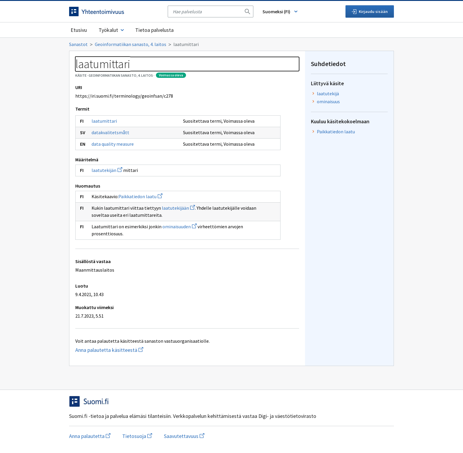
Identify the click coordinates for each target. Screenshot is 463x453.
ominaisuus (328, 101)
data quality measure (113, 144)
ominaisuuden (179, 226)
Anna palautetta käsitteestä (139, 350)
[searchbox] (207, 11)
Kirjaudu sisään (370, 11)
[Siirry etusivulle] (115, 11)
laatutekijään (178, 208)
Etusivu (79, 30)
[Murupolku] (231, 44)
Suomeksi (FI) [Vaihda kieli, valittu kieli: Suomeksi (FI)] (281, 11)
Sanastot (78, 44)
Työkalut (112, 30)
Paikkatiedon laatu (140, 196)
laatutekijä (328, 93)
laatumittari (104, 121)
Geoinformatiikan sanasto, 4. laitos (130, 44)
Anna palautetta (89, 436)
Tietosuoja (137, 436)
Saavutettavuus (184, 436)
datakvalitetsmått (110, 132)
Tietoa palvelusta (154, 30)
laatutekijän (107, 170)
